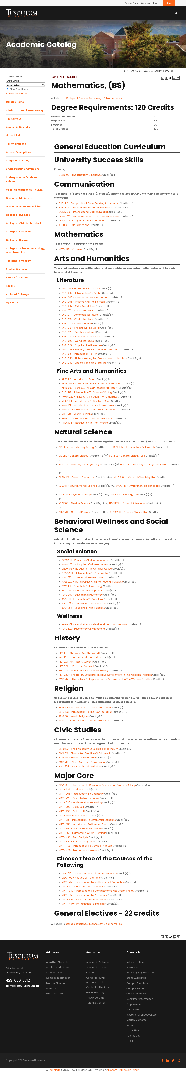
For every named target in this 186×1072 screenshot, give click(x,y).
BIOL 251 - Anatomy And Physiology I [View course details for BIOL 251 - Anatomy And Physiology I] (80, 464)
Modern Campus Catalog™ (124, 1070)
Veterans (51, 988)
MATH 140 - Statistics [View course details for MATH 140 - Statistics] (71, 789)
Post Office (132, 1030)
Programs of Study (17, 160)
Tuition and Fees (16, 143)
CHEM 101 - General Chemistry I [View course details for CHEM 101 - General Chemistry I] (77, 477)
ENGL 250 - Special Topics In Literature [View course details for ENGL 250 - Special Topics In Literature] (84, 362)
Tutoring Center (95, 1003)
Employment (134, 1004)
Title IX (130, 1041)
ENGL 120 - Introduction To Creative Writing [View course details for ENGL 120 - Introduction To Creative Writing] (87, 392)
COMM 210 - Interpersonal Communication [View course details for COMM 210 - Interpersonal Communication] (84, 212)
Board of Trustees (17, 277)
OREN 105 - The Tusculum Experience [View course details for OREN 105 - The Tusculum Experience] (80, 175)
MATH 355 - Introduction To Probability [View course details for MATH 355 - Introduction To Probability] (84, 895)
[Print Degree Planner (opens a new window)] (162, 78)
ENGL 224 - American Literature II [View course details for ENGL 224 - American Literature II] (81, 336)
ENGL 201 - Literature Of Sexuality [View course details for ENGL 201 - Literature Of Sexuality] (81, 288)
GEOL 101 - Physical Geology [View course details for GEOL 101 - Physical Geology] (75, 494)
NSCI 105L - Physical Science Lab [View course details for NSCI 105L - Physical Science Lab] (128, 503)
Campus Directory (137, 983)
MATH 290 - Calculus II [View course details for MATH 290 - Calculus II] (71, 807)
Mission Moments (136, 1020)
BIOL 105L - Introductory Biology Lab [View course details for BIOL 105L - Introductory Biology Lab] (134, 447)
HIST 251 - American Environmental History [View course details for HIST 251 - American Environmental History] (83, 670)
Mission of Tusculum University (24, 110)
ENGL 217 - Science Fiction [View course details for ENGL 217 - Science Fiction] (77, 323)
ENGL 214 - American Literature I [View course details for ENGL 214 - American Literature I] (80, 314)
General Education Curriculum (24, 190)
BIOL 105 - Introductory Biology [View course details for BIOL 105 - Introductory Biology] (76, 447)
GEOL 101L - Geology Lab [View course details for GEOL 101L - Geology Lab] (124, 494)
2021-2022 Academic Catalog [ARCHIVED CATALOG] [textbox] (149, 71)
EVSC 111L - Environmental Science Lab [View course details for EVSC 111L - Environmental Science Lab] (138, 486)
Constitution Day (136, 993)
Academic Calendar (18, 127)
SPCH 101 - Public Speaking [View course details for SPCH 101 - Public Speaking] (74, 225)
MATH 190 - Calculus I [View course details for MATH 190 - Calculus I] (71, 249)
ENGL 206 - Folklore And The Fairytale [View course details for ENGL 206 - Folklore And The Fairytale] (83, 301)
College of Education (18, 231)
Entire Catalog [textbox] (14, 80)
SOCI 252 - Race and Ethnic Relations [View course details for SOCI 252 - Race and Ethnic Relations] (83, 608)
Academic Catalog (97, 967)
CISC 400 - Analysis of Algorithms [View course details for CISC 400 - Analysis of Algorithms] (81, 877)
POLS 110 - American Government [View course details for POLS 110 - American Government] (78, 757)
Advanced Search (16, 93)
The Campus (13, 118)
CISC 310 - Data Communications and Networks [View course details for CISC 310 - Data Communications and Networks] (89, 873)
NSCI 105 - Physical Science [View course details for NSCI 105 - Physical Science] (74, 503)
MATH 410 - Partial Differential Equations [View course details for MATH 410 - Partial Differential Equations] (85, 899)
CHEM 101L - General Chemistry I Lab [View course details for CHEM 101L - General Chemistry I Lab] (135, 477)
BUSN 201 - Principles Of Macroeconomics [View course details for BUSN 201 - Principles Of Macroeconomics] (86, 560)
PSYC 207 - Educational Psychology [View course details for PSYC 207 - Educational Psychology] (82, 595)
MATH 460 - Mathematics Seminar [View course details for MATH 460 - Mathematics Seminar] (79, 850)
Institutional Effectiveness (141, 1014)
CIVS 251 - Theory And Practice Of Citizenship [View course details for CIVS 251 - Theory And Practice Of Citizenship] (85, 753)
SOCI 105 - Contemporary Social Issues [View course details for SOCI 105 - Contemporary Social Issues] (84, 603)
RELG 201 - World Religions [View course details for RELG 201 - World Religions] (77, 414)
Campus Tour (54, 972)
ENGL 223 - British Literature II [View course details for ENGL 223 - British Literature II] (79, 332)
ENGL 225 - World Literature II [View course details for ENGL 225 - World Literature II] (79, 341)
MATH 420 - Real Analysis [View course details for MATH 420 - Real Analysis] (73, 837)
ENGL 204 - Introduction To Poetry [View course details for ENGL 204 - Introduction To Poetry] (82, 293)
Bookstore (132, 967)
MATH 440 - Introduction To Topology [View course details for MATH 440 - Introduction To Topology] (84, 904)
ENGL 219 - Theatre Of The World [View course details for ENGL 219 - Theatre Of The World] (81, 328)
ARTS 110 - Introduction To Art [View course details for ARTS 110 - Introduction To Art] (79, 379)
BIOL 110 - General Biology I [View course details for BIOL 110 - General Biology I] (74, 455)
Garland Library (95, 992)
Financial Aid (13, 135)
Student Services (16, 269)
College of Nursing (17, 240)
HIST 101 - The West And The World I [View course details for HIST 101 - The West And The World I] (79, 653)
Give (169, 3)
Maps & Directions (56, 983)
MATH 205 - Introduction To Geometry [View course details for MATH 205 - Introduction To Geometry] (81, 794)
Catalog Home (15, 102)
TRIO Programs (95, 997)
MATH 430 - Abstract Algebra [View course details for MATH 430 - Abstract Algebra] (76, 841)
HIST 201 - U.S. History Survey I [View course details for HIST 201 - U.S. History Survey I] (76, 661)
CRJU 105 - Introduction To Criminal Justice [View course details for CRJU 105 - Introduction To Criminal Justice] (87, 568)
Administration (135, 962)
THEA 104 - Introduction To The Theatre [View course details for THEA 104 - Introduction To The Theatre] (85, 423)
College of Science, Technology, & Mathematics (94, 98)
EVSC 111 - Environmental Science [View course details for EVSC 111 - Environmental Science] (78, 486)
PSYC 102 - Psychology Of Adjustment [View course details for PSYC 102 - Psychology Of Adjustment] (83, 629)
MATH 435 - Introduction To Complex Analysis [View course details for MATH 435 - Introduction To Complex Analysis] (85, 846)
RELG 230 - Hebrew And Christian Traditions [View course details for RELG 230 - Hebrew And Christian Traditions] (87, 418)
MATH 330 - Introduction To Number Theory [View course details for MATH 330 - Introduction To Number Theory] (84, 824)
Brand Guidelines (136, 978)
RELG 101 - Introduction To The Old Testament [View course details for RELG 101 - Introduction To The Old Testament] (88, 405)
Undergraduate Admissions (22, 169)
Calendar (145, 3)
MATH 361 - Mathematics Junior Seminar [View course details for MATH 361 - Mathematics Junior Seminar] (82, 833)
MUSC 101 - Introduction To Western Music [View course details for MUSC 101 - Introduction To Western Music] (86, 401)
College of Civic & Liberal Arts (24, 223)
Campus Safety (135, 988)
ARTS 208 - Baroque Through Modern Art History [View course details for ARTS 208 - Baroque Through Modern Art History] (90, 388)
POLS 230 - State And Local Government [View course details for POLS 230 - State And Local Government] (82, 762)
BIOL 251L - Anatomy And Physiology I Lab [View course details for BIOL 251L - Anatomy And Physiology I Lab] (143, 464)
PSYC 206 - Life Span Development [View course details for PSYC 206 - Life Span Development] (82, 590)
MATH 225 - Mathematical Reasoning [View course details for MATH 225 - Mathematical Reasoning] (80, 802)
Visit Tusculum (54, 993)
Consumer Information (139, 999)
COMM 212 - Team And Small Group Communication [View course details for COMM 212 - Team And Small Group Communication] (89, 216)
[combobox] (153, 71)
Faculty (10, 286)
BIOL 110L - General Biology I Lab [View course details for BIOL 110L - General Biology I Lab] (126, 455)
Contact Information (58, 978)
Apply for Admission (57, 967)
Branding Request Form (140, 972)
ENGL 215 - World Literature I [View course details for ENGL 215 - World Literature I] (78, 319)
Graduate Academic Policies (23, 206)
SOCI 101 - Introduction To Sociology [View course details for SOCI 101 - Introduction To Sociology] (82, 599)
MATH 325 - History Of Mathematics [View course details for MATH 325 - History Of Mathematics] (82, 886)
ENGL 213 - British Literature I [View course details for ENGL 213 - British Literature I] (78, 310)
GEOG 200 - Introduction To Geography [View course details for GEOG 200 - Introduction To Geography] (85, 573)
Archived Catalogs (17, 294)
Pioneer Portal (131, 3)
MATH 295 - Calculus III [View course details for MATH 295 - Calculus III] (72, 811)
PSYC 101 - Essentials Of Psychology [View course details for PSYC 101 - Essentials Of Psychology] (82, 586)
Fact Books (132, 1009)
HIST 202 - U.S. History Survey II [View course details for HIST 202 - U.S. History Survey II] (76, 666)
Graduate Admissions (19, 198)
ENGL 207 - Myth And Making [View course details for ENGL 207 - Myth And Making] (78, 306)
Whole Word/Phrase (19, 89)
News (156, 3)
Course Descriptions (18, 152)
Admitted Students (57, 962)
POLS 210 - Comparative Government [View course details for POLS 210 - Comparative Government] (83, 577)
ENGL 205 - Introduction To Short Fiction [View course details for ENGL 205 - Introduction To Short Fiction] (85, 297)
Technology (133, 1035)
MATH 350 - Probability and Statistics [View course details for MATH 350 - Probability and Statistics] (80, 828)
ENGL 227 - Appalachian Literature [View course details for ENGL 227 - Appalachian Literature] (82, 345)
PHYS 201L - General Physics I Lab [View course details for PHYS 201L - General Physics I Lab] (129, 512)
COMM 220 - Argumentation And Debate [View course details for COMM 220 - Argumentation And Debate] (82, 220)
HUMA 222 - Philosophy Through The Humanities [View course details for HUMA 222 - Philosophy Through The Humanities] (89, 396)
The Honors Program (18, 260)
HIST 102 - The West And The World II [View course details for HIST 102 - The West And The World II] (80, 657)
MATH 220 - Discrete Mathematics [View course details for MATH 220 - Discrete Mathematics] (79, 798)
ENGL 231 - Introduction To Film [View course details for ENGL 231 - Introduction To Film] (79, 354)
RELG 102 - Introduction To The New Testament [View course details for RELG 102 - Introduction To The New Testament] (89, 409)
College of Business (18, 215)
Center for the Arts (97, 987)
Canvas (90, 972)
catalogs (55, 1070)
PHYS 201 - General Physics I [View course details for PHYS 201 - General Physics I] (75, 512)
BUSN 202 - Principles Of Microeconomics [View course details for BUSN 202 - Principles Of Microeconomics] (86, 564)
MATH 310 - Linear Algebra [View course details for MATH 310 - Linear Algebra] (74, 815)
